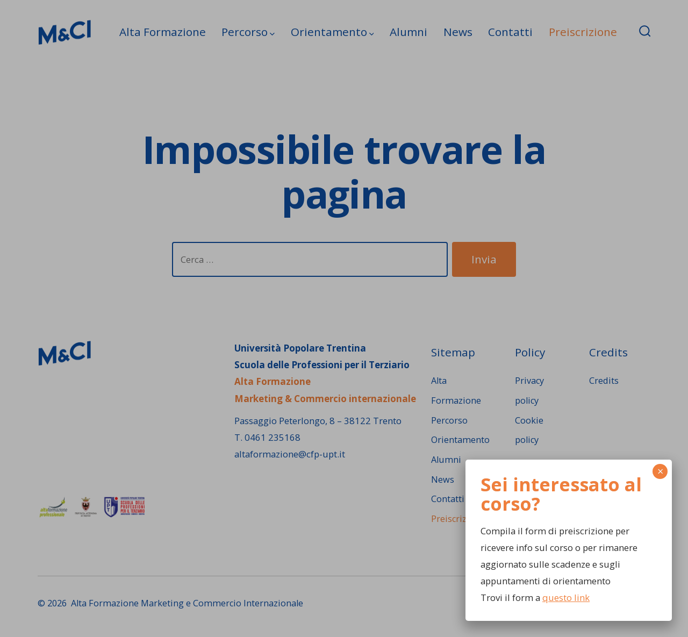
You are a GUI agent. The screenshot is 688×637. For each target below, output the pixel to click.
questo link (566, 597)
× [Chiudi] (660, 471)
